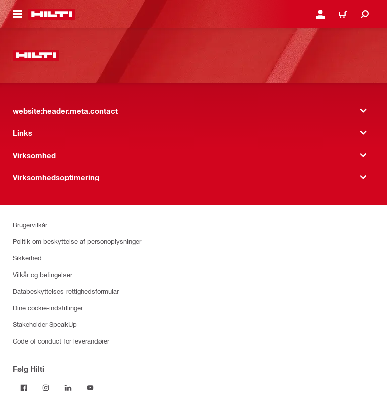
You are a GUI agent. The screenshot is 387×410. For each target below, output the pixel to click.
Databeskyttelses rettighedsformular (66, 291)
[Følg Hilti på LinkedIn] (68, 388)
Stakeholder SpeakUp (45, 324)
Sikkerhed (27, 257)
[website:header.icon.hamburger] (17, 14)
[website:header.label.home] (51, 14)
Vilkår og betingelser (42, 274)
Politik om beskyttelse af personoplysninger (77, 241)
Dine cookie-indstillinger (48, 307)
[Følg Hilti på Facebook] (24, 388)
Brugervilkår (30, 224)
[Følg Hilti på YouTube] (90, 388)
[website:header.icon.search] (365, 14)
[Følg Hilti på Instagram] (46, 388)
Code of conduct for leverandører (61, 341)
